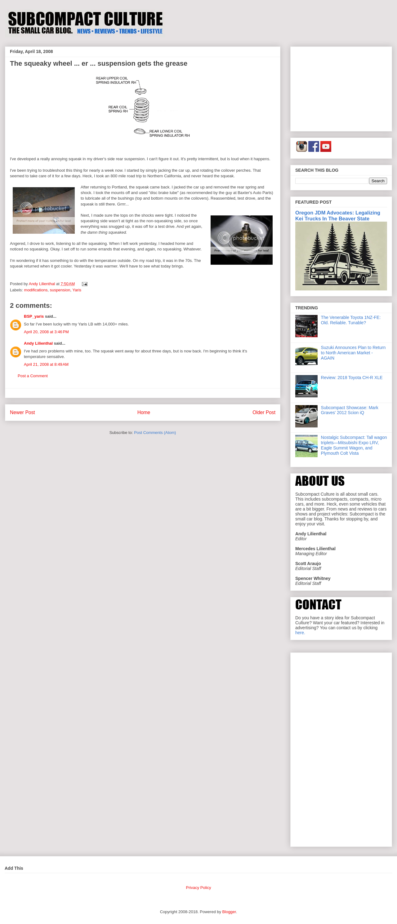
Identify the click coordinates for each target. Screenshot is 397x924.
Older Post (263, 412)
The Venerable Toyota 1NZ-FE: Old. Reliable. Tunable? (351, 320)
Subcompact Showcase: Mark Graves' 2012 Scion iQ (349, 410)
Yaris (76, 290)
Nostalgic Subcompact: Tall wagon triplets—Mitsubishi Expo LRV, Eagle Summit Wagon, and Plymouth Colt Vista (354, 445)
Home (143, 412)
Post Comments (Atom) (155, 432)
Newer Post (22, 412)
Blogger (229, 911)
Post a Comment (33, 376)
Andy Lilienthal (38, 343)
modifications (36, 290)
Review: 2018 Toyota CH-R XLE (352, 377)
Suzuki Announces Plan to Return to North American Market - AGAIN (353, 352)
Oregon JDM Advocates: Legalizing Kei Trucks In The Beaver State (337, 215)
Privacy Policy (198, 887)
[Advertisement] (341, 87)
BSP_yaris (34, 316)
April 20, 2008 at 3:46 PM (46, 331)
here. (300, 632)
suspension (60, 290)
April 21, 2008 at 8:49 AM (46, 364)
